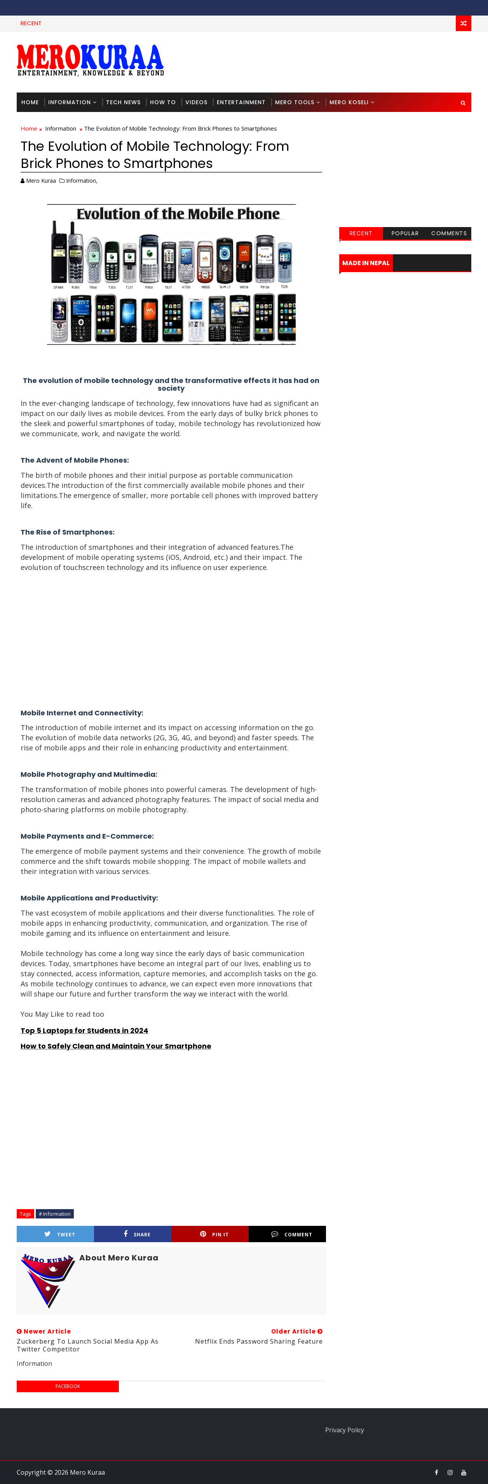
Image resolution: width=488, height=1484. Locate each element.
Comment (291, 1234)
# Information (55, 1213)
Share (137, 1234)
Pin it (214, 1234)
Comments (449, 233)
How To (163, 102)
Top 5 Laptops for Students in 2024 (84, 1030)
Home (30, 102)
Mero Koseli (349, 102)
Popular (405, 233)
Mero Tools (294, 102)
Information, (82, 180)
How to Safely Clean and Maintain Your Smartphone (116, 1046)
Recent (361, 233)
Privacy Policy (344, 1430)
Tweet (59, 1234)
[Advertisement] (329, 61)
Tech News (123, 102)
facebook (68, 1386)
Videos (196, 102)
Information (69, 102)
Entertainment (241, 102)
